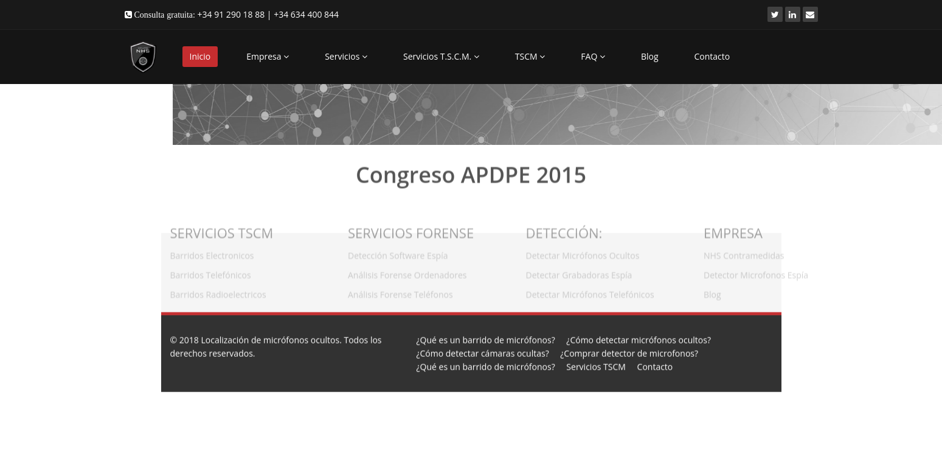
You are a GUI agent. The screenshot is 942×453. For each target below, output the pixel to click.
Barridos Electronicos (212, 253)
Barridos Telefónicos (210, 272)
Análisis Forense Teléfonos (400, 292)
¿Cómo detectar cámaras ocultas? (483, 353)
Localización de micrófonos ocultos (270, 339)
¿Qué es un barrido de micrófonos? (486, 339)
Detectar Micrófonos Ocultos (583, 253)
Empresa (267, 56)
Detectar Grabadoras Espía (579, 272)
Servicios (346, 56)
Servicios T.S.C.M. (441, 56)
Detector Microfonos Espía (756, 272)
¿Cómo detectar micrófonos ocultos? (638, 339)
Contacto (712, 56)
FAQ (593, 56)
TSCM (530, 56)
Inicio (200, 56)
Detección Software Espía (398, 253)
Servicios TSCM (596, 366)
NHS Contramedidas (744, 253)
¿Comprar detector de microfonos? (629, 353)
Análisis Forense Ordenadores (407, 272)
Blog (650, 56)
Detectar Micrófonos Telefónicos (590, 292)
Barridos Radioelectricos (218, 292)
